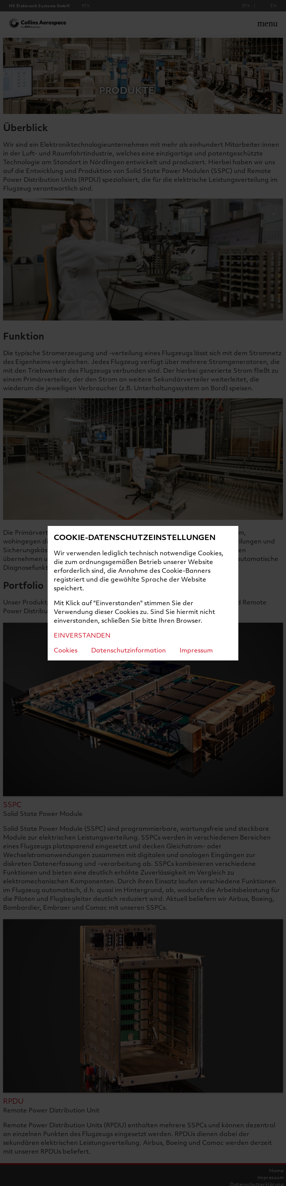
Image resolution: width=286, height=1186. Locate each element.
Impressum (196, 650)
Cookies (65, 650)
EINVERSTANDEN (82, 635)
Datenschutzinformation (128, 650)
